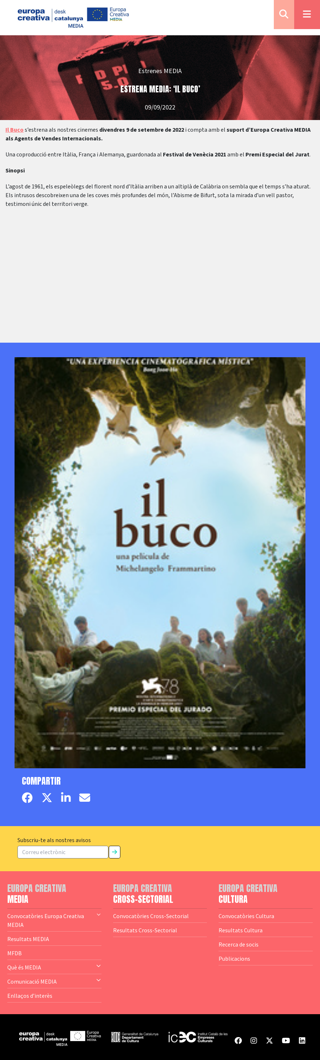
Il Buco (14, 130)
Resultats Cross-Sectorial (145, 930)
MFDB (14, 953)
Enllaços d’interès (29, 995)
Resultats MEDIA (28, 939)
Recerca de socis (239, 944)
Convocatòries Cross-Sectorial (151, 916)
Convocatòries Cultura (246, 916)
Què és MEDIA (54, 967)
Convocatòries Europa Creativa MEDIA (54, 920)
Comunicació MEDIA (54, 981)
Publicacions (234, 958)
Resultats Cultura (241, 930)
